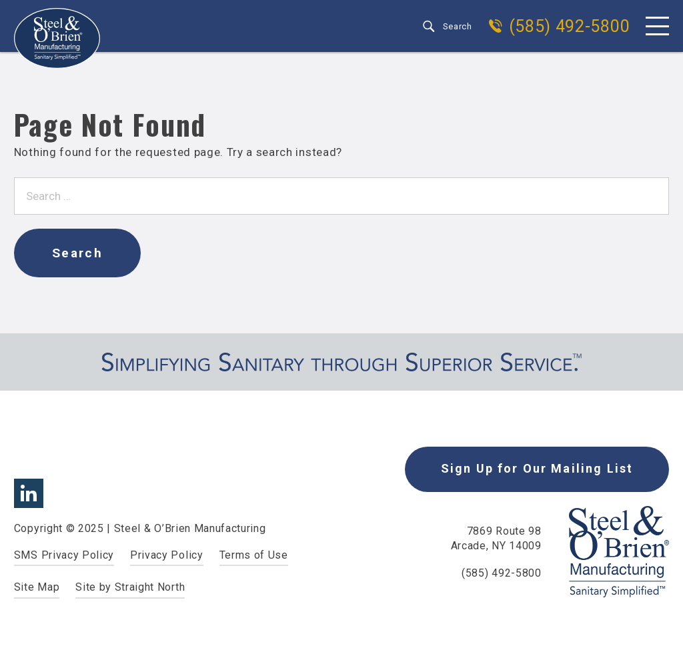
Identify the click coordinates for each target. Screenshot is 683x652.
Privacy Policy (166, 555)
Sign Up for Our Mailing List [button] (537, 468)
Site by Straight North (130, 587)
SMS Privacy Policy (64, 555)
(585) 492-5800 (569, 26)
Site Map (36, 587)
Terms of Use (253, 555)
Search (457, 26)
